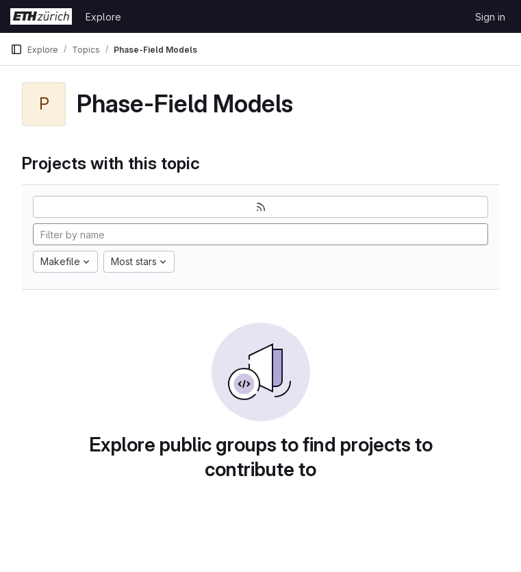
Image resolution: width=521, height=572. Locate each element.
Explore (103, 17)
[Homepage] (41, 16)
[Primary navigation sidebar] (16, 49)
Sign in (490, 17)
